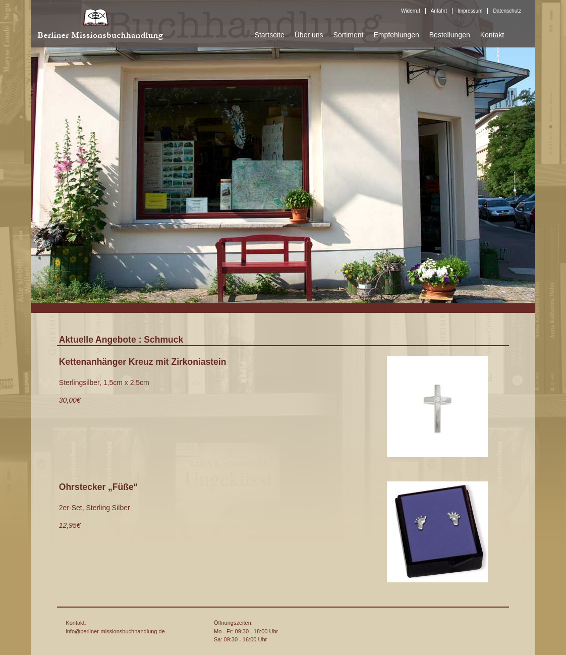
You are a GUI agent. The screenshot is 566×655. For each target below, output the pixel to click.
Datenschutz (507, 11)
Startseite (270, 35)
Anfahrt (439, 11)
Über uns (309, 35)
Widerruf (410, 11)
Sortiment (348, 35)
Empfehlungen (396, 35)
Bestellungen (449, 35)
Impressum (470, 11)
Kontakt (492, 35)
